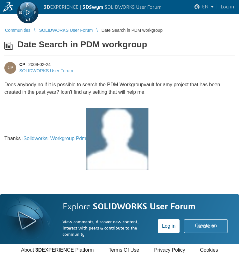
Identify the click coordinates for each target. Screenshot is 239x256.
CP (22, 64)
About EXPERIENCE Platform (57, 250)
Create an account (206, 226)
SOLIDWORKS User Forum (46, 70)
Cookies (209, 250)
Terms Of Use (124, 250)
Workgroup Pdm (68, 138)
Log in (169, 226)
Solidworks (35, 138)
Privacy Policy (169, 250)
